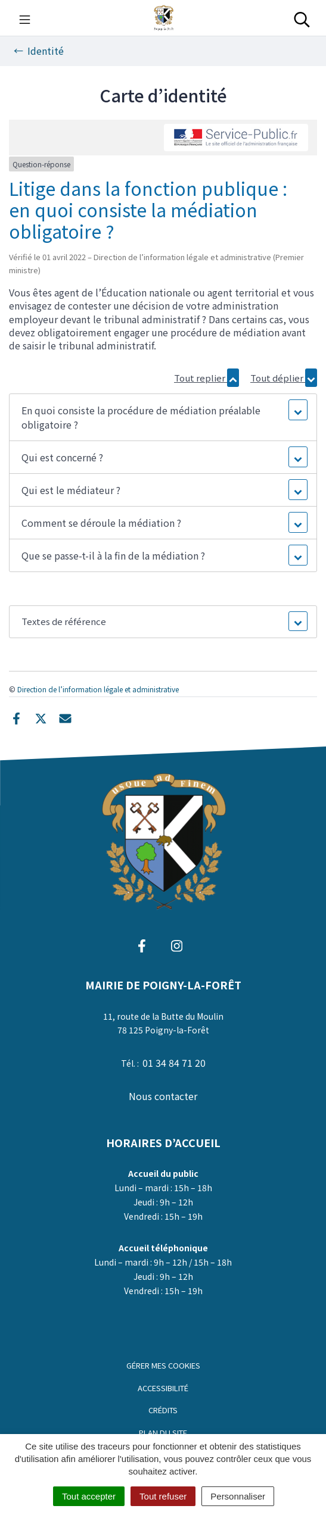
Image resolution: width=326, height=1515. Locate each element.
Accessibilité (163, 1388)
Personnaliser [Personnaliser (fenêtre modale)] (237, 1496)
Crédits (163, 1410)
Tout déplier (283, 377)
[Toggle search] (301, 17)
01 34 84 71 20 (174, 1062)
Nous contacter (163, 1096)
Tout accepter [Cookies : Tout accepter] (89, 1496)
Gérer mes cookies (163, 1365)
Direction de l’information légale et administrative (98, 689)
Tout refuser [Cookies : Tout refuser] (163, 1496)
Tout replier (206, 377)
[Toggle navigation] (25, 18)
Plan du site (163, 1432)
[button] (163, 417)
